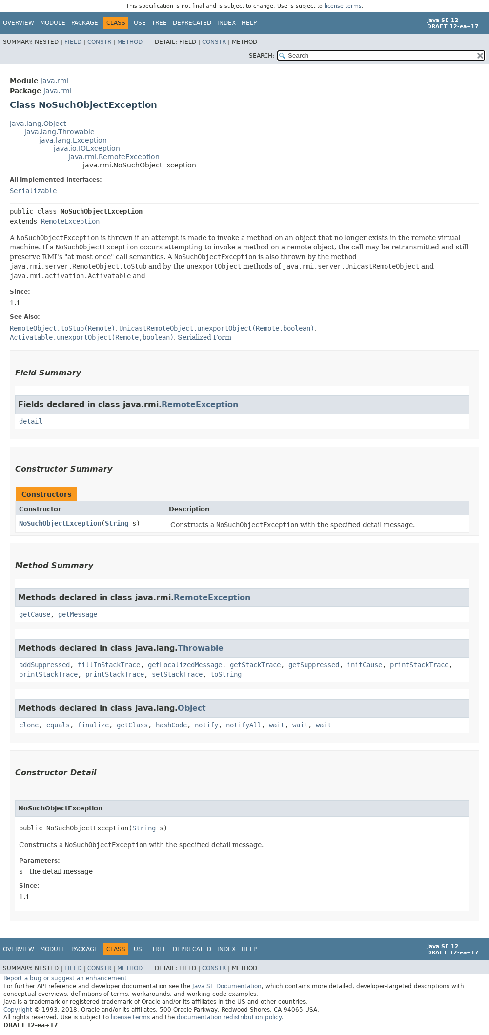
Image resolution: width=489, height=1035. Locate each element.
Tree (159, 23)
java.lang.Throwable (59, 132)
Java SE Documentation (227, 986)
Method (130, 42)
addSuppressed (44, 665)
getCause (34, 614)
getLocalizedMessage (185, 665)
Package (84, 23)
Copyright (17, 1009)
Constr (99, 42)
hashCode (171, 725)
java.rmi (55, 80)
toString (226, 674)
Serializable (33, 191)
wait (277, 725)
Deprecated (192, 23)
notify (206, 725)
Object (192, 708)
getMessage (77, 614)
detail (30, 421)
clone (29, 725)
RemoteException (70, 221)
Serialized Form (204, 337)
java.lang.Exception (73, 140)
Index (226, 23)
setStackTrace (177, 674)
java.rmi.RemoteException (114, 157)
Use (140, 23)
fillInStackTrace (109, 665)
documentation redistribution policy (229, 1017)
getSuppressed (313, 665)
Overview (18, 23)
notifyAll (243, 725)
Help (249, 23)
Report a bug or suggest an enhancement (65, 978)
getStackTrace (255, 665)
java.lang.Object (38, 123)
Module (52, 23)
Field (73, 42)
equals (58, 725)
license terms (343, 6)
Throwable (201, 648)
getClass (132, 725)
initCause (364, 665)
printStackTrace (419, 665)
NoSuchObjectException (60, 523)
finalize (93, 725)
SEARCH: (261, 55)
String (116, 523)
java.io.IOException (87, 148)
